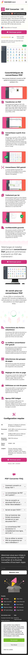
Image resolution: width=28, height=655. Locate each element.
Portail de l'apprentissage (18, 618)
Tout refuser (14, 645)
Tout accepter (14, 640)
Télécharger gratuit (14, 32)
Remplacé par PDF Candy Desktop (13, 13)
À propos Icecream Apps (7, 618)
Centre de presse (5, 620)
